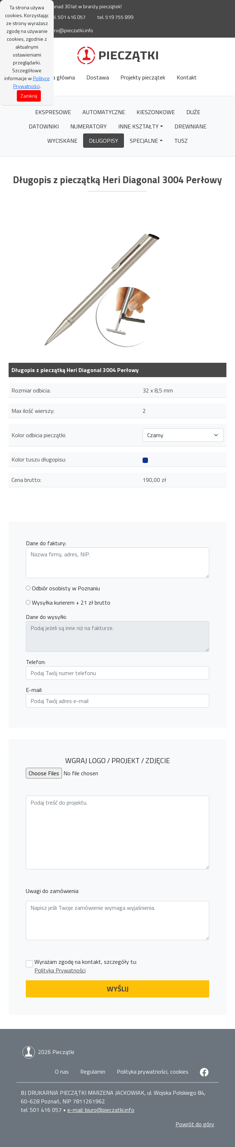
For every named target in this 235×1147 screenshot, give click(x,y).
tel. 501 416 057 (67, 17)
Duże (193, 112)
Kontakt (187, 77)
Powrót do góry (195, 1124)
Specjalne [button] (144, 140)
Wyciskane (62, 140)
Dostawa (97, 77)
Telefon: (35, 662)
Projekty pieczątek (142, 77)
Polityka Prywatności (60, 970)
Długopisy (103, 140)
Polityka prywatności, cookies (152, 1071)
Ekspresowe (53, 112)
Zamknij (28, 95)
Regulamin (92, 1071)
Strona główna (57, 77)
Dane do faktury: (46, 543)
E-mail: (34, 689)
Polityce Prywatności (31, 82)
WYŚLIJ (118, 988)
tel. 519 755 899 (115, 17)
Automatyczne (103, 112)
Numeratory (88, 126)
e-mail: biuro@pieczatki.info (62, 30)
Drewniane (190, 126)
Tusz (181, 140)
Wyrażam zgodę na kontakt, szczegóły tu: (85, 966)
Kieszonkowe (155, 112)
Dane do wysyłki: (46, 616)
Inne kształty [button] (138, 126)
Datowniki (44, 126)
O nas (62, 1071)
